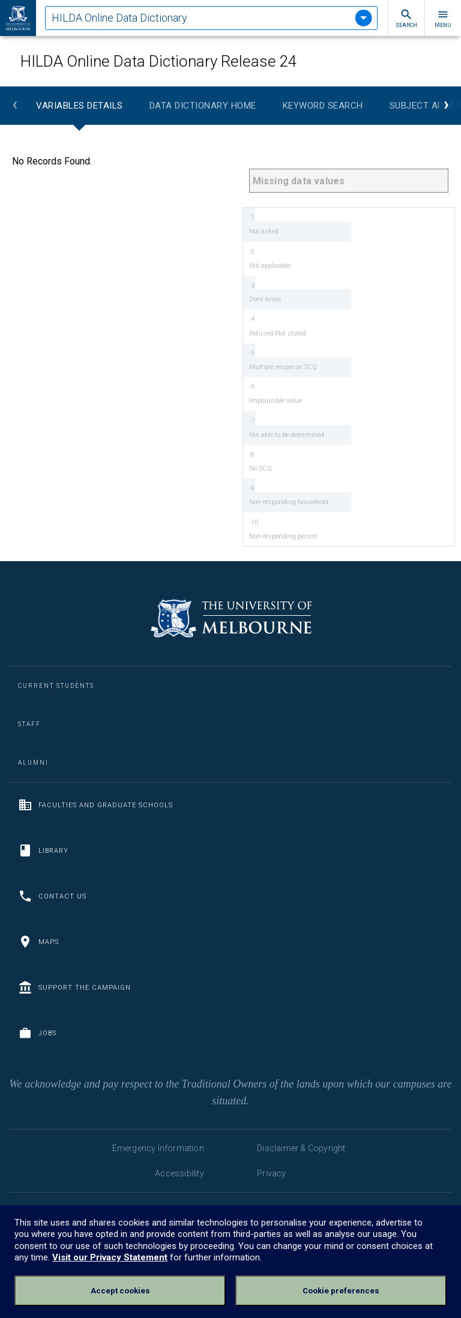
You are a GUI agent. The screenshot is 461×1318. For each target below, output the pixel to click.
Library (43, 850)
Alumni (33, 762)
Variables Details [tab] (79, 105)
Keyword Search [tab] (323, 105)
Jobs (37, 1033)
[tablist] (211, 18)
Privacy (271, 1173)
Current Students (56, 685)
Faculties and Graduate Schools (95, 805)
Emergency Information (158, 1148)
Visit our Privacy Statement (109, 1257)
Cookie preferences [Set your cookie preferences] (341, 1290)
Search (406, 18)
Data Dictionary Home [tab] (202, 105)
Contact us (52, 896)
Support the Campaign (74, 987)
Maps (38, 941)
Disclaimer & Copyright (301, 1148)
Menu (443, 18)
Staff (29, 724)
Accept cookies (120, 1290)
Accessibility (179, 1173)
